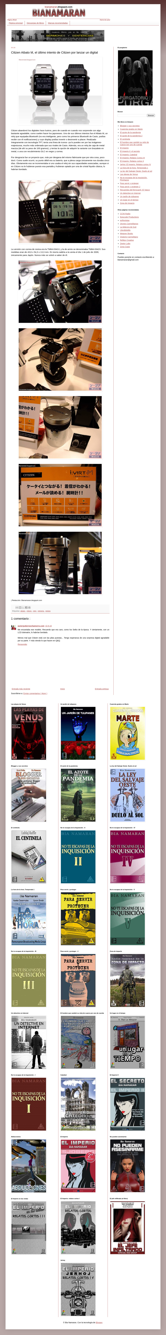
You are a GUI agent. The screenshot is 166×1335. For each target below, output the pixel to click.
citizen (29, 611)
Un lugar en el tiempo (129, 200)
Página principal (16, 23)
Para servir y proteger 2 (130, 187)
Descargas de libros (35, 23)
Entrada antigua (102, 689)
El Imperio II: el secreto (130, 151)
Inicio (62, 689)
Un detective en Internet (130, 193)
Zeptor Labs (125, 243)
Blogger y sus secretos (130, 126)
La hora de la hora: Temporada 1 (134, 168)
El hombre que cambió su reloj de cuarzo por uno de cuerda (134, 143)
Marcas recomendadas (58, 23)
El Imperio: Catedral (128, 155)
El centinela (125, 139)
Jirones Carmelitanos (129, 224)
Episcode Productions (129, 217)
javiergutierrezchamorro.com (31, 626)
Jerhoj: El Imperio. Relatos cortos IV (135, 164)
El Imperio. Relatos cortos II (132, 161)
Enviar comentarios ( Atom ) (35, 693)
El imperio (124, 148)
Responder (22, 644)
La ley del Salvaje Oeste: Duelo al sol (136, 171)
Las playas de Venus (129, 174)
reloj (35, 611)
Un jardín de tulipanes (129, 196)
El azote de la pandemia (130, 132)
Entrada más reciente (21, 689)
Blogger (99, 1322)
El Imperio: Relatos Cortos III (132, 158)
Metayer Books (126, 233)
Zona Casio (125, 247)
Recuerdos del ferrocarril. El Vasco (135, 190)
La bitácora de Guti (128, 227)
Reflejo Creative (127, 240)
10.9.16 (48, 626)
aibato (23, 611)
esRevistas (124, 220)
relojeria (41, 611)
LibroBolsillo (125, 230)
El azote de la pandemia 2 (131, 136)
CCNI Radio (125, 214)
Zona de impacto (127, 203)
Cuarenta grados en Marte (131, 129)
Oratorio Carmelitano (129, 237)
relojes (47, 611)
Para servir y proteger (129, 183)
